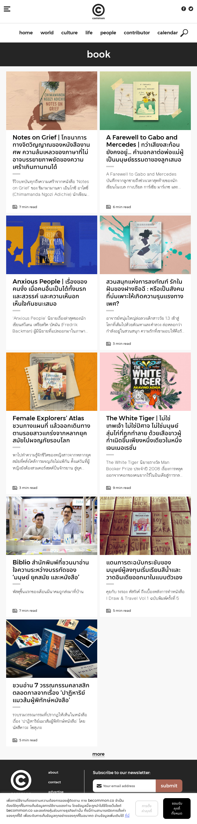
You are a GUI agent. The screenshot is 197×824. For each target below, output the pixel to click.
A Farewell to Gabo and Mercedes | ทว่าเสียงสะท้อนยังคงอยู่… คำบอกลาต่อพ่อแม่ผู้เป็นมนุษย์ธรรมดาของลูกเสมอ (145, 148)
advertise (56, 792)
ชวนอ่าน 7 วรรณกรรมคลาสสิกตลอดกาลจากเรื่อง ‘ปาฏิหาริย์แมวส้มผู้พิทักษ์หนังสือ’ (51, 692)
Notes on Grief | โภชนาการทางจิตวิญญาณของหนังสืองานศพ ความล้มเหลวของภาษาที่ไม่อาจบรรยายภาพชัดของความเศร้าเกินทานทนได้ (51, 152)
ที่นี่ (127, 815)
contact (54, 782)
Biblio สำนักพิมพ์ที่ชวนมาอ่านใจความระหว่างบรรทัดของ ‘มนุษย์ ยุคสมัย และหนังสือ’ (51, 570)
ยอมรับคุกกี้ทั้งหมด (176, 808)
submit (169, 786)
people (108, 33)
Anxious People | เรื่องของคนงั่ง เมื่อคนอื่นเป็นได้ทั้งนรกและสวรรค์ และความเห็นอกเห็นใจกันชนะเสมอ (50, 292)
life (89, 33)
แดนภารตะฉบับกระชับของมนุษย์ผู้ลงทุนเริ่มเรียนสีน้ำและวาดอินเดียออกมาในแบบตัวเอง (144, 570)
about (53, 772)
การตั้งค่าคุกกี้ (147, 808)
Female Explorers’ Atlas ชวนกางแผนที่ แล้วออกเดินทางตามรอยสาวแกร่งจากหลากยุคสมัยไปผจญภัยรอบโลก (51, 429)
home (26, 33)
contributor (137, 33)
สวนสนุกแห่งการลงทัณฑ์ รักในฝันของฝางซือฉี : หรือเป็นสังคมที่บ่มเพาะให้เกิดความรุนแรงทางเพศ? (145, 292)
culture (69, 33)
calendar (167, 33)
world (47, 33)
